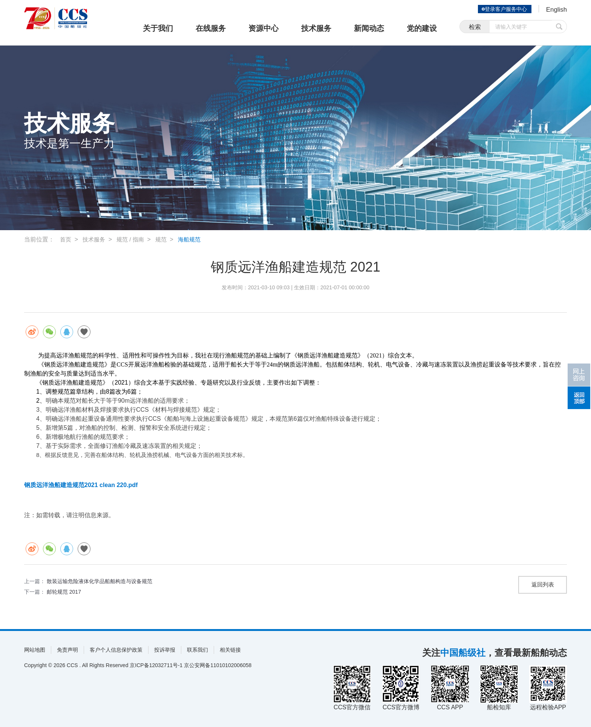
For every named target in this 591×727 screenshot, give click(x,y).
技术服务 (316, 28)
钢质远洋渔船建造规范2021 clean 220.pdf (81, 485)
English (556, 10)
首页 (66, 239)
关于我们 (158, 28)
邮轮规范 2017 (64, 592)
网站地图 (34, 650)
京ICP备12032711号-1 (156, 665)
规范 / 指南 (133, 239)
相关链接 (230, 650)
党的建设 (422, 28)
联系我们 (197, 650)
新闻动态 (369, 28)
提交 (559, 27)
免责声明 (67, 650)
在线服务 (211, 28)
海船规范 (194, 239)
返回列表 (543, 585)
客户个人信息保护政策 (116, 650)
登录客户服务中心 (504, 9)
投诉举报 (164, 650)
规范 (165, 239)
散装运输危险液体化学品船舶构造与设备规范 (99, 581)
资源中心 (263, 28)
